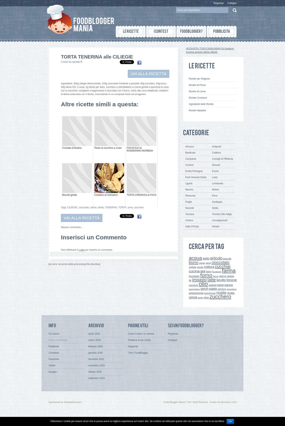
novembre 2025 (96, 365)
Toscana (189, 214)
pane (220, 285)
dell (202, 271)
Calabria (216, 152)
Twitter (51, 365)
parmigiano (194, 289)
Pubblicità (53, 346)
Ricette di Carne (197, 91)
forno (206, 275)
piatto (213, 289)
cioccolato (84, 207)
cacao (202, 263)
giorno (222, 276)
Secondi (189, 208)
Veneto (215, 226)
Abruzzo (189, 146)
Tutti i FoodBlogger (138, 352)
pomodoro (231, 289)
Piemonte (190, 195)
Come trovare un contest (141, 333)
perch (204, 289)
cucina (194, 271)
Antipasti (216, 146)
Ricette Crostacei (198, 97)
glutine (230, 276)
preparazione (196, 293)
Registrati (219, 3)
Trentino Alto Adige (222, 214)
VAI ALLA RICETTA (148, 73)
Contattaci (53, 352)
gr (190, 280)
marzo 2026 (94, 340)
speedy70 (77, 61)
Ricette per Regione (199, 78)
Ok (230, 421)
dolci (208, 271)
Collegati (232, 3)
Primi (214, 195)
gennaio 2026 (95, 352)
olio (203, 284)
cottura (209, 267)
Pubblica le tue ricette (139, 340)
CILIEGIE (72, 207)
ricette (221, 293)
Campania (190, 158)
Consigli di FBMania (222, 158)
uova (130, 207)
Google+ (53, 371)
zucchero (139, 207)
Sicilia (215, 208)
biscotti (227, 258)
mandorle (193, 285)
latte (211, 279)
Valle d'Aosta (192, 226)
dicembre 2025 (96, 359)
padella (213, 285)
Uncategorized (219, 220)
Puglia (188, 202)
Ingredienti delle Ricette (201, 104)
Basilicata (190, 152)
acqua (195, 258)
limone (232, 280)
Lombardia (217, 183)
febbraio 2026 (95, 346)
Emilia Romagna (194, 171)
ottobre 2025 (95, 371)
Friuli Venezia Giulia (195, 177)
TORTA (122, 207)
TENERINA (111, 207)
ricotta (231, 293)
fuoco (215, 276)
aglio (206, 258)
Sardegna (217, 202)
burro (193, 262)
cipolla (200, 267)
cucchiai (222, 266)
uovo (200, 297)
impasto (199, 279)
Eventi (215, 171)
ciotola (192, 267)
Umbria (189, 220)
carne (208, 263)
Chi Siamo (53, 333)
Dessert (216, 165)
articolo (216, 258)
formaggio (194, 276)
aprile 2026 (94, 333)
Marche (189, 189)
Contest (189, 165)
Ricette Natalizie (197, 110)
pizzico (222, 289)
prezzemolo (210, 293)
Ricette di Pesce (197, 85)
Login (82, 250)
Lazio (215, 177)
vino (206, 297)
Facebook (216, 272)
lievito (101, 207)
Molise (215, 189)
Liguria (188, 183)
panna (228, 285)
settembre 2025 (96, 378)
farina (93, 207)
